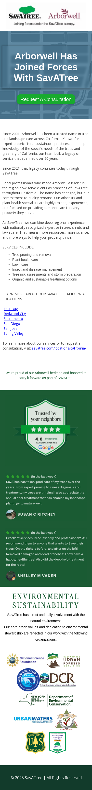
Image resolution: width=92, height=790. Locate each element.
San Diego (12, 323)
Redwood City (15, 313)
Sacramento (13, 318)
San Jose (10, 328)
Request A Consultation (46, 99)
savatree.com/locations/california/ (59, 348)
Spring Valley (14, 333)
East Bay (11, 308)
